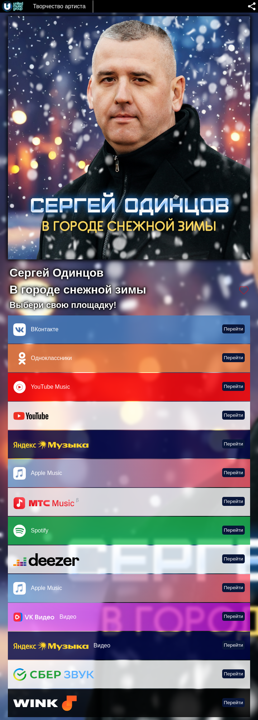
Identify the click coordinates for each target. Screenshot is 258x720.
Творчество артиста (59, 6)
